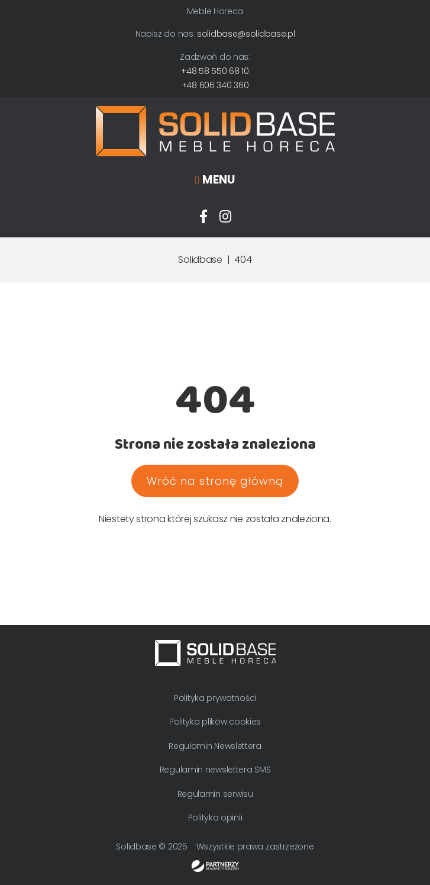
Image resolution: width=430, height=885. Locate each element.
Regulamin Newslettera (215, 746)
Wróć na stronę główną (215, 481)
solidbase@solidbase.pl (246, 34)
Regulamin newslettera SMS (215, 769)
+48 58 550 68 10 (214, 71)
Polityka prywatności (215, 698)
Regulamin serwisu (215, 794)
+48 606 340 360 (215, 85)
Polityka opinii (215, 817)
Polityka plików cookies (215, 722)
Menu (218, 180)
